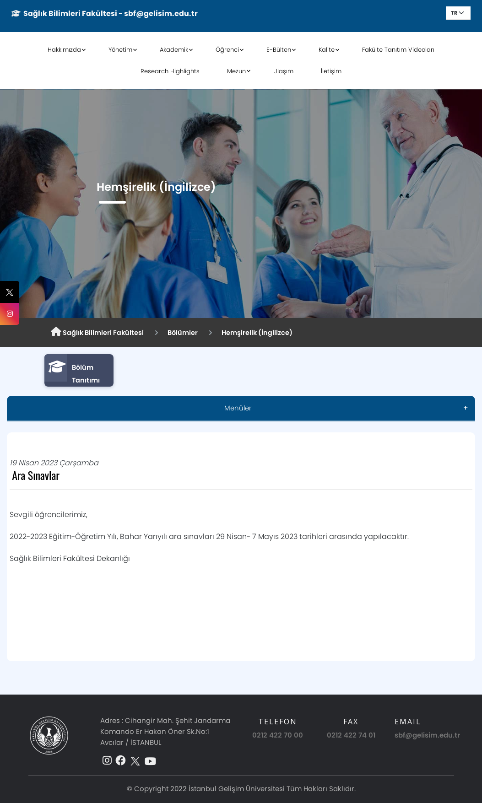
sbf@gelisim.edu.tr (427, 735)
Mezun (236, 71)
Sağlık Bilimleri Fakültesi (97, 332)
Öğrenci (227, 49)
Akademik (174, 49)
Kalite (327, 49)
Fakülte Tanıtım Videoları (398, 49)
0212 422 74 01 (351, 735)
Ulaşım (283, 71)
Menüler (237, 408)
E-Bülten (278, 49)
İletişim (331, 71)
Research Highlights (170, 71)
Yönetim (120, 49)
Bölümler (183, 332)
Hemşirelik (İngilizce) (257, 332)
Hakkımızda (64, 49)
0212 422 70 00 (277, 735)
